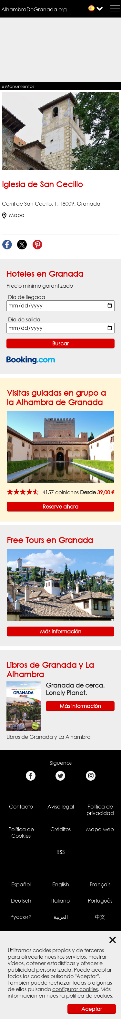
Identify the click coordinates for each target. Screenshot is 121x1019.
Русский (21, 917)
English (60, 884)
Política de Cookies (21, 832)
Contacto (21, 806)
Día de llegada (26, 297)
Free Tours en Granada (50, 540)
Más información (60, 631)
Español (21, 884)
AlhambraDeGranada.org (34, 9)
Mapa (13, 215)
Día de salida (24, 319)
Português (100, 900)
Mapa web (100, 829)
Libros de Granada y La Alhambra (48, 737)
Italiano (60, 900)
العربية (61, 917)
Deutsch (21, 900)
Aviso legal (60, 806)
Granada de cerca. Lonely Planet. (75, 688)
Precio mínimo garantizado (39, 285)
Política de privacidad (100, 809)
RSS (60, 852)
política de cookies (89, 995)
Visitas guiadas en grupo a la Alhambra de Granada (56, 397)
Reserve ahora (60, 506)
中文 (100, 917)
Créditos (60, 829)
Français (100, 884)
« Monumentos (18, 86)
